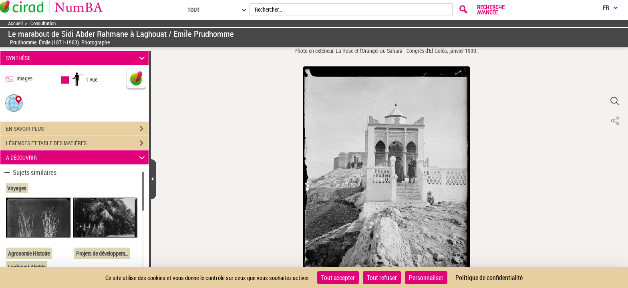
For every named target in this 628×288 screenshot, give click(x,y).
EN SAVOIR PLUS (77, 128)
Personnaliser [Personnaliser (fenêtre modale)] (426, 277)
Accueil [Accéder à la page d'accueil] (15, 23)
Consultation (43, 23)
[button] (14, 102)
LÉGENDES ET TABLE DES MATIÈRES (77, 143)
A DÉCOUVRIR (76, 157)
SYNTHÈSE (76, 58)
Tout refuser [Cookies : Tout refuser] (382, 277)
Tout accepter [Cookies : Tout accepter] (338, 277)
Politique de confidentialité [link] (489, 277)
